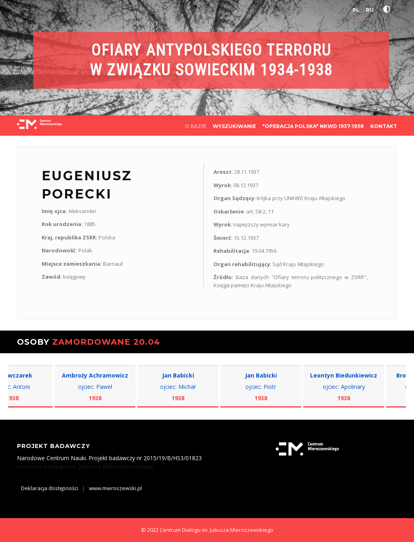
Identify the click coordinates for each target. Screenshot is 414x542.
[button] (388, 9)
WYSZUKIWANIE (234, 126)
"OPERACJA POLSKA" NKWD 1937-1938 (313, 126)
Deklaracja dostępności (49, 488)
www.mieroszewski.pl (115, 488)
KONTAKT (383, 126)
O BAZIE (195, 126)
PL (356, 10)
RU (370, 10)
